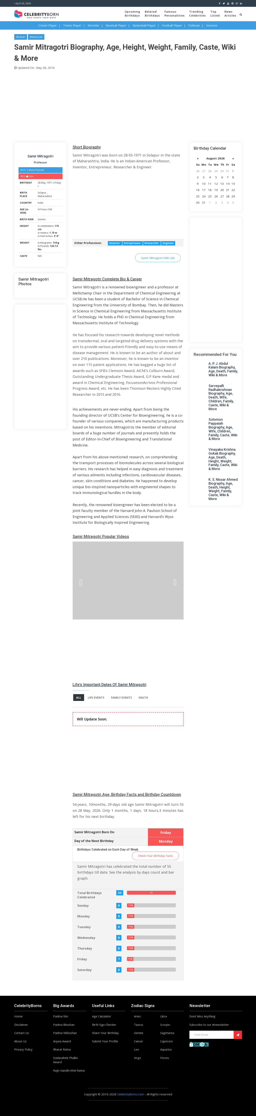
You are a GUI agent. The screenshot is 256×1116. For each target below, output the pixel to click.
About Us (20, 1041)
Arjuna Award (62, 1041)
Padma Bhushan (64, 1025)
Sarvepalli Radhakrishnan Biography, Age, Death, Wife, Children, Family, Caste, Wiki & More (221, 397)
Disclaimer (21, 1025)
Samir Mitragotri (40, 156)
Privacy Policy (23, 1049)
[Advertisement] (128, 105)
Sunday (83, 905)
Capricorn (166, 1041)
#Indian (20, 37)
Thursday (84, 948)
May (43, 182)
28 (39, 182)
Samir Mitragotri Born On (94, 832)
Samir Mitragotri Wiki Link (158, 258)
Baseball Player (116, 25)
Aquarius (166, 1049)
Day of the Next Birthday (93, 841)
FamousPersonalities (175, 13)
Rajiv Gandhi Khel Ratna (69, 1070)
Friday (57, 182)
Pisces (164, 1058)
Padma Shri (60, 1016)
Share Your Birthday (105, 1033)
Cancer (138, 1041)
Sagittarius (167, 1033)
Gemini (42, 219)
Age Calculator (101, 1016)
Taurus (138, 1025)
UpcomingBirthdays (132, 13)
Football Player (172, 25)
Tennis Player (72, 25)
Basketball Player (144, 25)
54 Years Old (45, 209)
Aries (137, 1016)
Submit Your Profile (105, 1041)
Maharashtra (45, 196)
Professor (40, 162)
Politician (194, 25)
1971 (49, 182)
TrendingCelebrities (197, 13)
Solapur (42, 192)
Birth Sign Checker (104, 1025)
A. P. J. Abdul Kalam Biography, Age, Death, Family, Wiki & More (223, 369)
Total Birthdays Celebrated (89, 895)
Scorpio (165, 1025)
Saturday (84, 970)
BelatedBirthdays (152, 13)
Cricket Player (47, 25)
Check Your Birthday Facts (155, 856)
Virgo (137, 1058)
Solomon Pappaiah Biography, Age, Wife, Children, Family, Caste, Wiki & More (222, 429)
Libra (163, 1016)
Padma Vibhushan (65, 1033)
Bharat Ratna (62, 1049)
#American (36, 37)
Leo (136, 1049)
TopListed (215, 13)
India (40, 202)
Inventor (212, 25)
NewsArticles (230, 13)
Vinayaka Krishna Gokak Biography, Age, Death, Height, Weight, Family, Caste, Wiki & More (222, 459)
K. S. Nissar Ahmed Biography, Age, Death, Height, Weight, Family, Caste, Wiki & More (223, 489)
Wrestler (93, 25)
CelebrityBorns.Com (130, 1094)
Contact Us (21, 1033)
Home (18, 1016)
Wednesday (86, 938)
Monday (83, 916)
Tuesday (84, 927)
